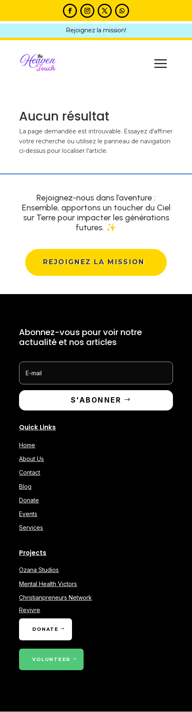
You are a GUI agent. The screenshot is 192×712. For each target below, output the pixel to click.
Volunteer (51, 659)
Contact (29, 472)
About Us (31, 459)
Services (31, 527)
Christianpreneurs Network (55, 597)
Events (28, 514)
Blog (25, 486)
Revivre (29, 610)
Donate (29, 500)
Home (27, 445)
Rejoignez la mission (94, 262)
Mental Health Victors (48, 583)
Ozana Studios (39, 570)
